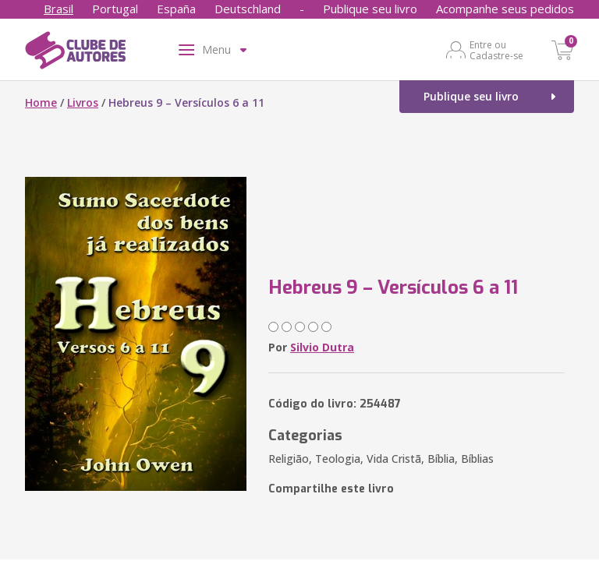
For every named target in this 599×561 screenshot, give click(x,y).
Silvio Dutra (322, 347)
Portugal (115, 8)
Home (41, 102)
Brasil (58, 8)
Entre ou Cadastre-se (496, 50)
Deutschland (247, 8)
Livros (82, 102)
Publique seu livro (370, 8)
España (176, 8)
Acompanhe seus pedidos (505, 8)
